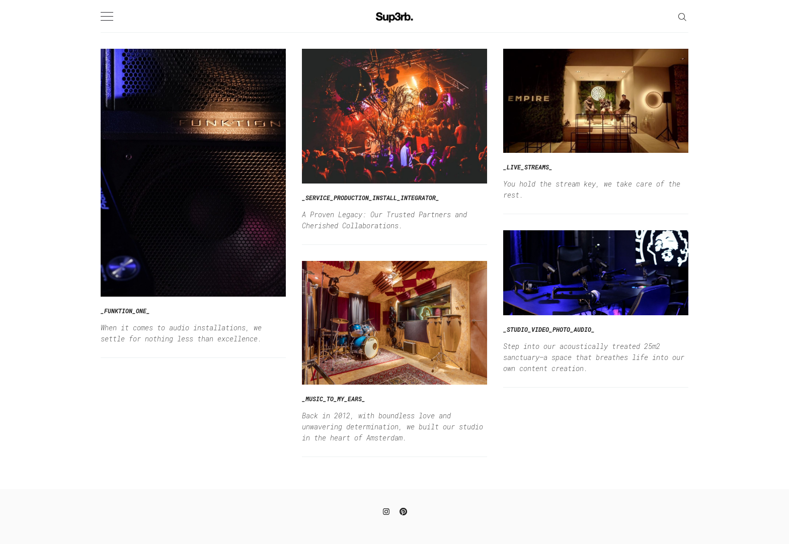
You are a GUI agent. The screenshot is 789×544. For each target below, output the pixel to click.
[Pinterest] (403, 510)
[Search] (682, 16)
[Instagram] (386, 510)
